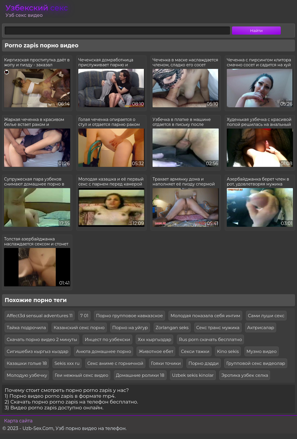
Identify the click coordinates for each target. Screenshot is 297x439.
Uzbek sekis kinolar (193, 375)
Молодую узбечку (27, 375)
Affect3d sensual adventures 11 (40, 315)
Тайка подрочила (26, 327)
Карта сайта (18, 421)
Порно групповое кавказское (129, 315)
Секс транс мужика (218, 327)
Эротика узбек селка (244, 375)
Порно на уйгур (130, 327)
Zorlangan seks (172, 327)
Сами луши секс (266, 315)
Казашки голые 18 (27, 363)
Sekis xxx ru (67, 363)
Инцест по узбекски (107, 339)
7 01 (84, 315)
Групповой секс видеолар (255, 363)
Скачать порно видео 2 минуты (42, 339)
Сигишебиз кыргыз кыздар (37, 351)
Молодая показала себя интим (205, 315)
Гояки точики (166, 363)
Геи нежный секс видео (81, 375)
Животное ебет (156, 351)
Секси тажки (195, 351)
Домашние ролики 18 (140, 375)
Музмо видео (262, 351)
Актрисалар (260, 327)
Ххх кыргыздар (154, 339)
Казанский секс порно (79, 327)
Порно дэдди (204, 363)
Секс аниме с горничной (115, 363)
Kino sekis (228, 351)
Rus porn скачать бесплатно (210, 339)
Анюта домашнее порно (103, 351)
